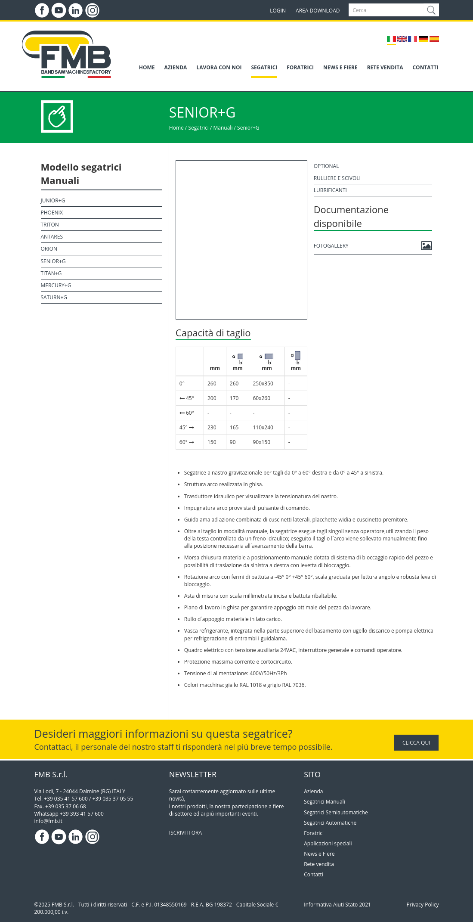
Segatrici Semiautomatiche (336, 812)
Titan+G (51, 273)
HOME (147, 67)
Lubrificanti (330, 190)
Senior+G (248, 127)
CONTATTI (425, 67)
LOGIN (278, 10)
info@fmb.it (48, 821)
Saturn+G (54, 297)
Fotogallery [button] (373, 245)
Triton (50, 224)
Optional (326, 166)
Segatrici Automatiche (330, 822)
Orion (49, 248)
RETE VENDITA (385, 67)
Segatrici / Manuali (210, 127)
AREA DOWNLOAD (318, 10)
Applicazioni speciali (328, 843)
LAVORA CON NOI (218, 67)
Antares (52, 236)
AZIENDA (175, 67)
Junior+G (53, 200)
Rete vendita (319, 864)
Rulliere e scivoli (337, 178)
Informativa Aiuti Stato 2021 (337, 904)
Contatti (313, 874)
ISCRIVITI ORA (185, 832)
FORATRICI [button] (300, 67)
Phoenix (52, 212)
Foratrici (314, 833)
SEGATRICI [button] (264, 67)
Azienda (313, 791)
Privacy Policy (423, 904)
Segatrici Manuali (324, 801)
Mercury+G (56, 285)
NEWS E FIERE (340, 67)
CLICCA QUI (416, 742)
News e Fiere (319, 853)
